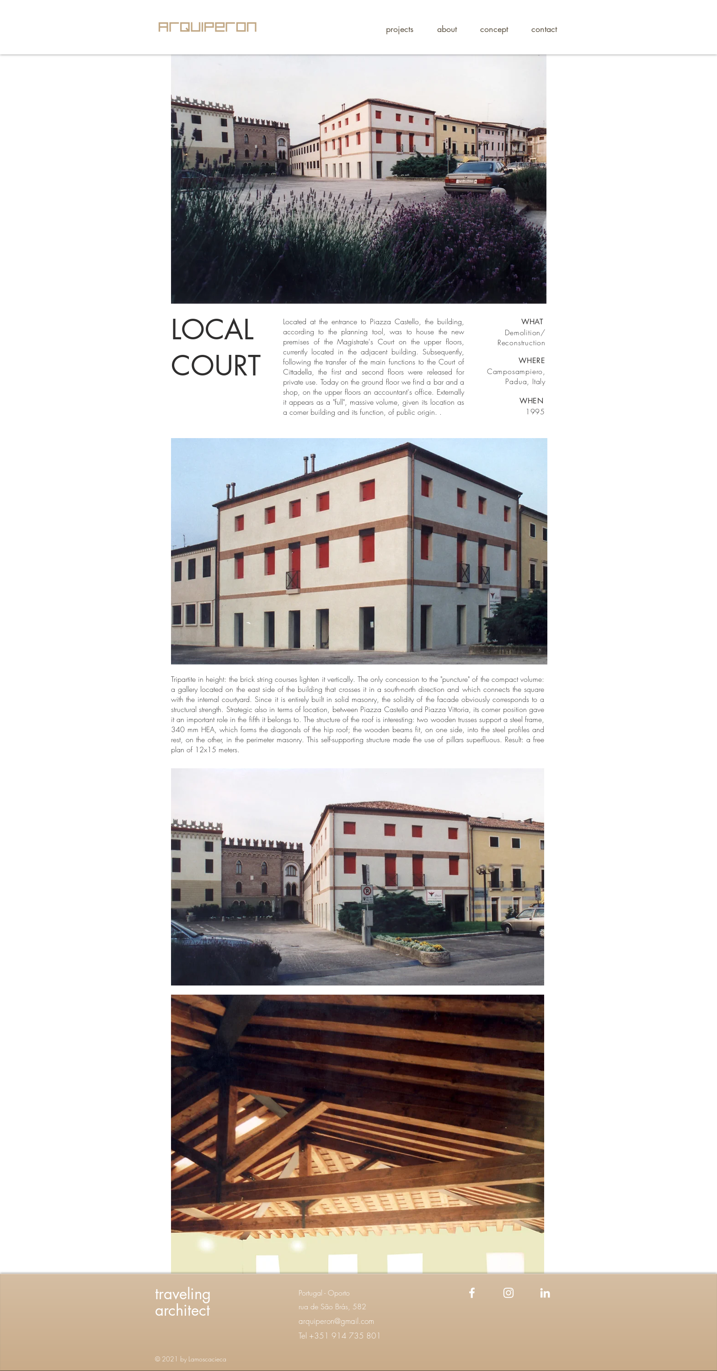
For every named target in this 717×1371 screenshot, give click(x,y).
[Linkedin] (545, 1293)
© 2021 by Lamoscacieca (190, 1359)
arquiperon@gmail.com (336, 1321)
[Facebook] (472, 1293)
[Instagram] (508, 1293)
